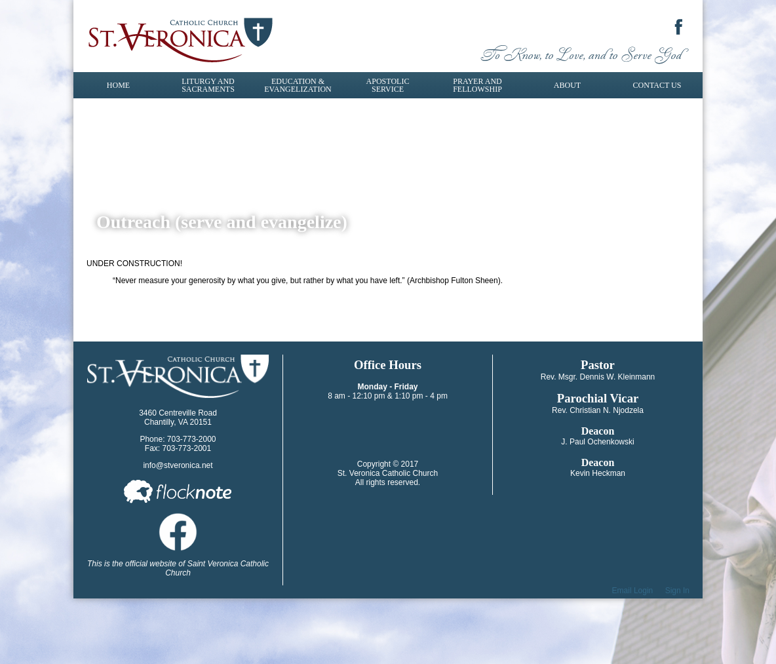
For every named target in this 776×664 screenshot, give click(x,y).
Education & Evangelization (297, 85)
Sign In (677, 590)
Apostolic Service (388, 85)
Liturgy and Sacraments (208, 85)
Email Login (632, 590)
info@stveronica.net (177, 465)
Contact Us (657, 85)
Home (118, 85)
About (567, 85)
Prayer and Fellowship (477, 85)
